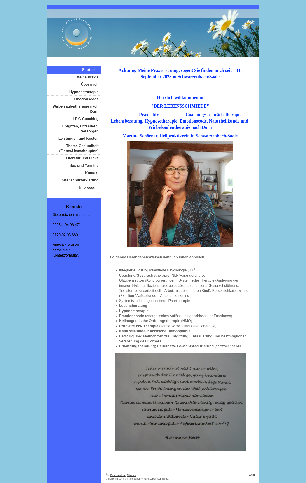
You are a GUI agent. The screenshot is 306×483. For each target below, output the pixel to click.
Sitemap (131, 475)
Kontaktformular (65, 255)
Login (252, 474)
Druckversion (116, 475)
